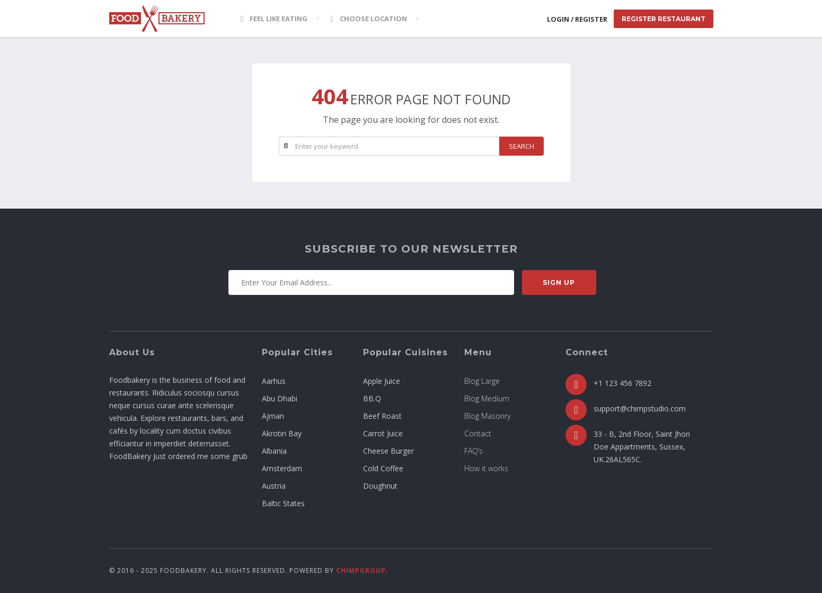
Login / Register (577, 19)
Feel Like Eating (274, 18)
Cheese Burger (388, 451)
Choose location (368, 18)
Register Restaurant (663, 19)
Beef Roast (382, 416)
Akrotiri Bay (282, 433)
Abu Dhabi (279, 398)
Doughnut (380, 486)
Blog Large (482, 381)
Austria (274, 486)
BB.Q (372, 398)
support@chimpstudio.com (640, 408)
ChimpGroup (361, 570)
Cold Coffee (383, 468)
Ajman (273, 416)
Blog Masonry (487, 416)
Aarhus (274, 381)
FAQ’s (473, 451)
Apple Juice (381, 381)
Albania (274, 451)
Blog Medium (486, 398)
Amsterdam (282, 468)
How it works (486, 468)
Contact (477, 433)
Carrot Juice (383, 433)
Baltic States (283, 503)
